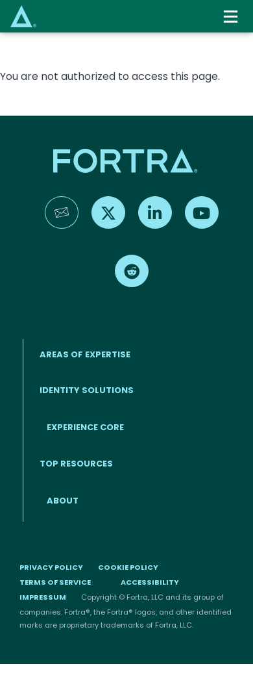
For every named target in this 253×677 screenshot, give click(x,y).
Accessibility (150, 582)
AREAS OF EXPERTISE (85, 354)
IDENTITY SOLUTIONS (87, 390)
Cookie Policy (128, 567)
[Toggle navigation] (232, 16)
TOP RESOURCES (76, 463)
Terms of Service (55, 582)
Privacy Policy (51, 567)
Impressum (42, 597)
